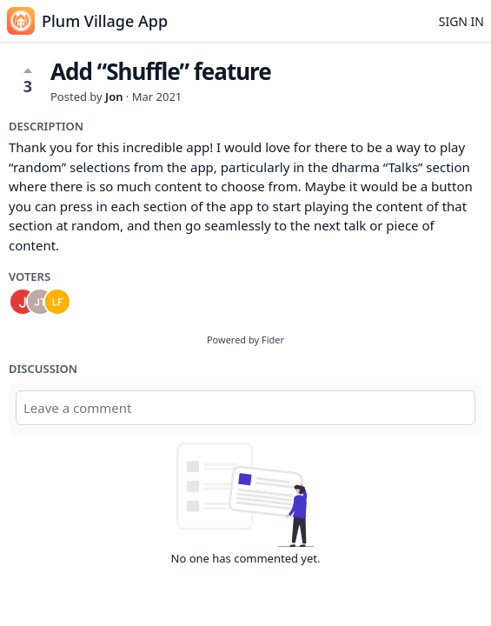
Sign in (461, 21)
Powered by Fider (245, 339)
